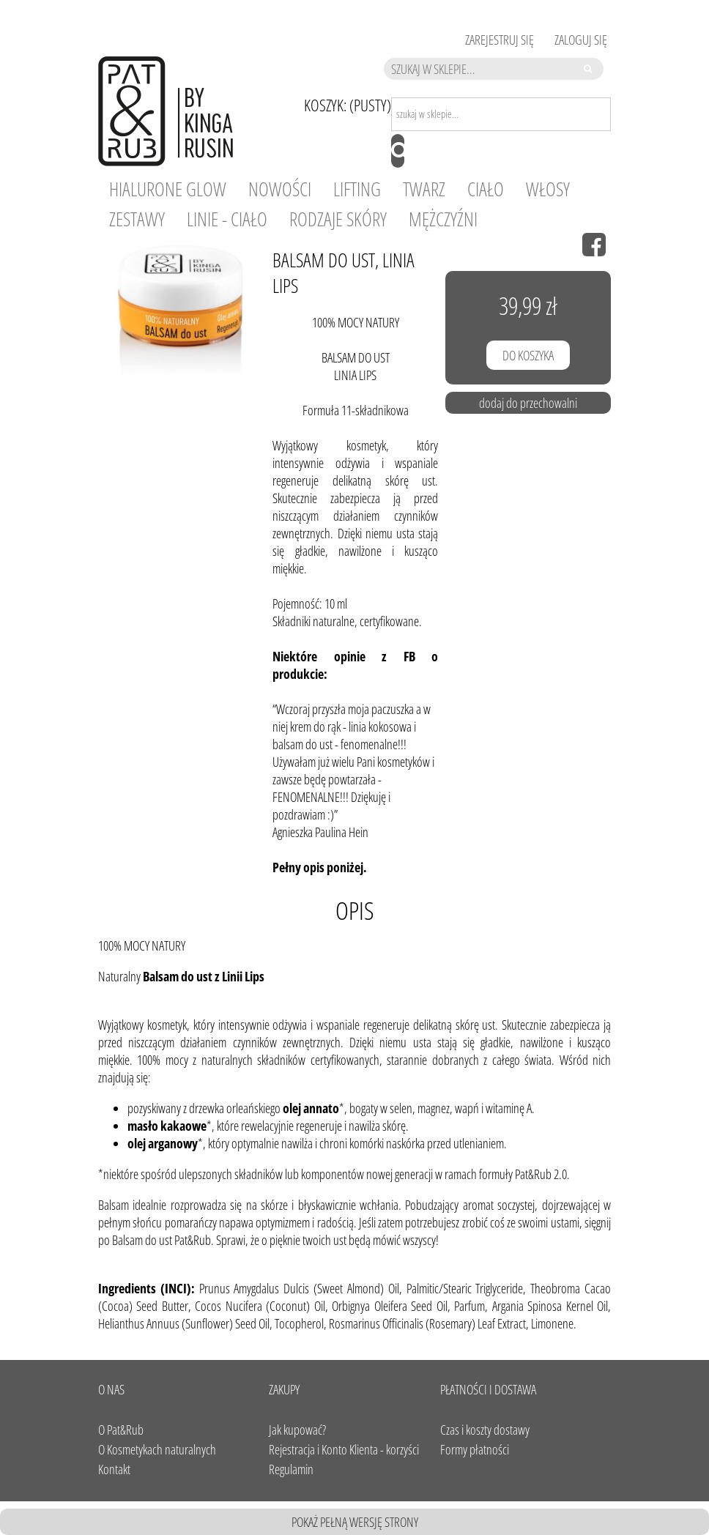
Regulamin (291, 1469)
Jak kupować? (297, 1429)
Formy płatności (474, 1449)
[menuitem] (167, 189)
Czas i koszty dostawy (485, 1429)
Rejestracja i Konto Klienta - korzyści (344, 1449)
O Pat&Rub (121, 1429)
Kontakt (114, 1469)
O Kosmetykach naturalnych (157, 1449)
